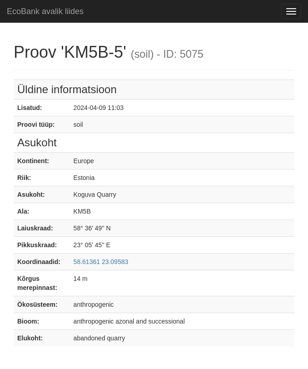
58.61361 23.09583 (101, 261)
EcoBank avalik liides (45, 11)
